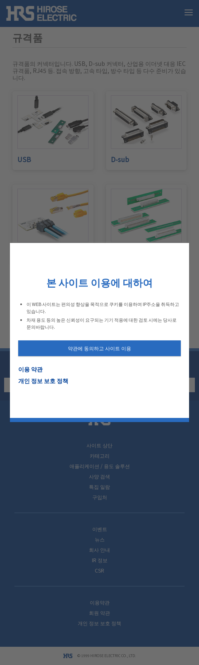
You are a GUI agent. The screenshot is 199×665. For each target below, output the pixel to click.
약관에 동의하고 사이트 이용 (99, 348)
